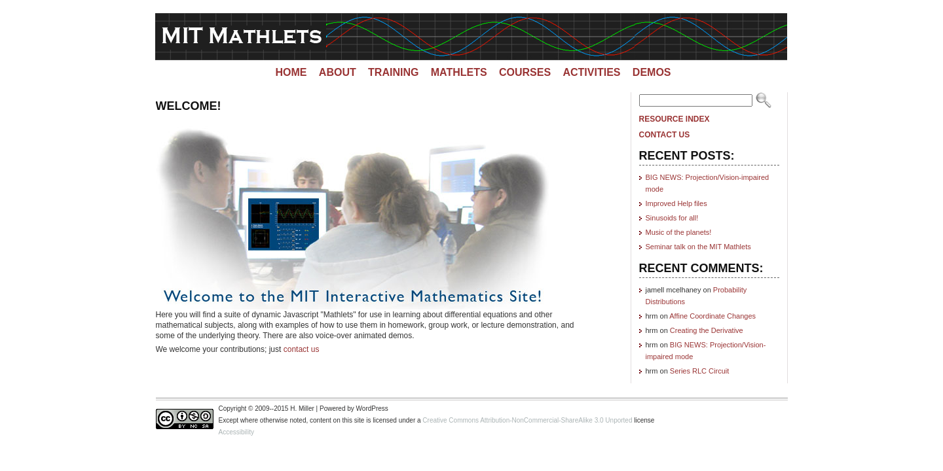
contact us (302, 349)
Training (393, 72)
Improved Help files (676, 203)
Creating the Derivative (706, 330)
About (337, 72)
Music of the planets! (679, 232)
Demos (652, 72)
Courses (525, 72)
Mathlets (459, 72)
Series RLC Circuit (699, 371)
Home (290, 72)
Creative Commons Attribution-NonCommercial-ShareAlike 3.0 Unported (527, 420)
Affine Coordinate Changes (712, 316)
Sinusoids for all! (672, 218)
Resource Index (674, 119)
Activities (591, 72)
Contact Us (664, 134)
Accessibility (236, 432)
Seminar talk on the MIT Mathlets (698, 247)
